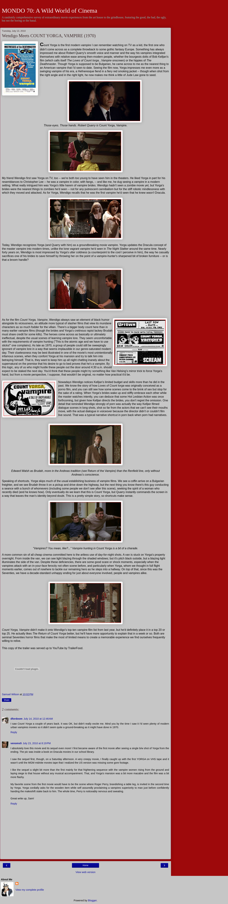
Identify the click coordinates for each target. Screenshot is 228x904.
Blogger (92, 900)
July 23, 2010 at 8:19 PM (37, 743)
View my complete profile (29, 889)
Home (85, 865)
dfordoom (16, 718)
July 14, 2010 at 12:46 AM (38, 718)
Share (6, 700)
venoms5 (16, 743)
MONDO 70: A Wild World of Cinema (49, 10)
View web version (85, 872)
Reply (14, 732)
